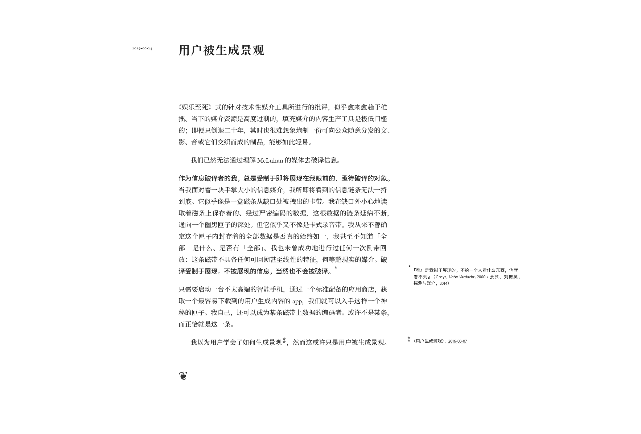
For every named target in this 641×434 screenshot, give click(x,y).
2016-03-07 (457, 341)
